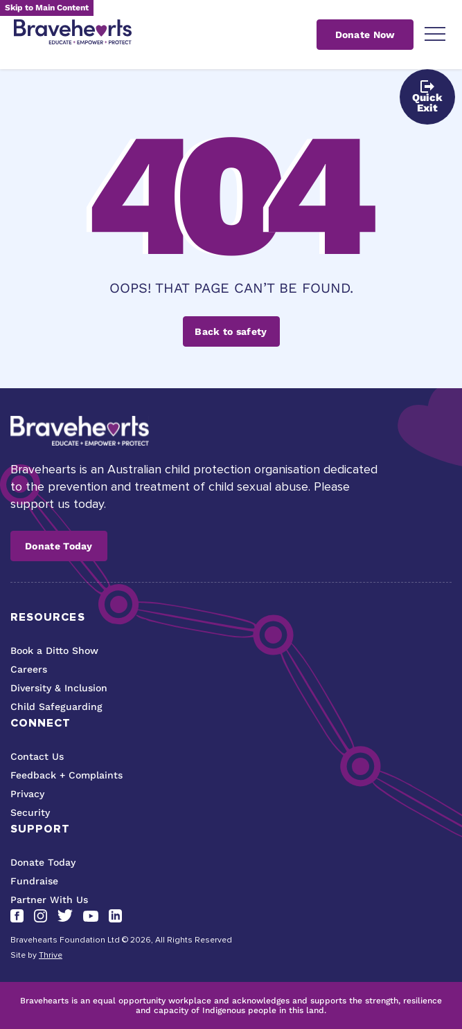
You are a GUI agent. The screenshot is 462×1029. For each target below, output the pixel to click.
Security (30, 812)
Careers (28, 669)
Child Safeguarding (56, 706)
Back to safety (231, 331)
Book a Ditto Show (54, 650)
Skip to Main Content (47, 7)
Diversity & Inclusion (58, 687)
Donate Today (59, 546)
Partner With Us (49, 899)
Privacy (27, 793)
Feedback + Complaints (66, 775)
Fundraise (34, 880)
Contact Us (37, 756)
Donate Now (365, 34)
